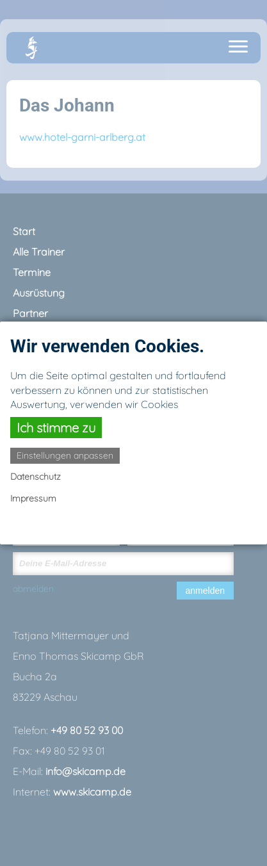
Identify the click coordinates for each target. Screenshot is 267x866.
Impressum (33, 498)
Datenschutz (35, 476)
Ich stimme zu (56, 428)
